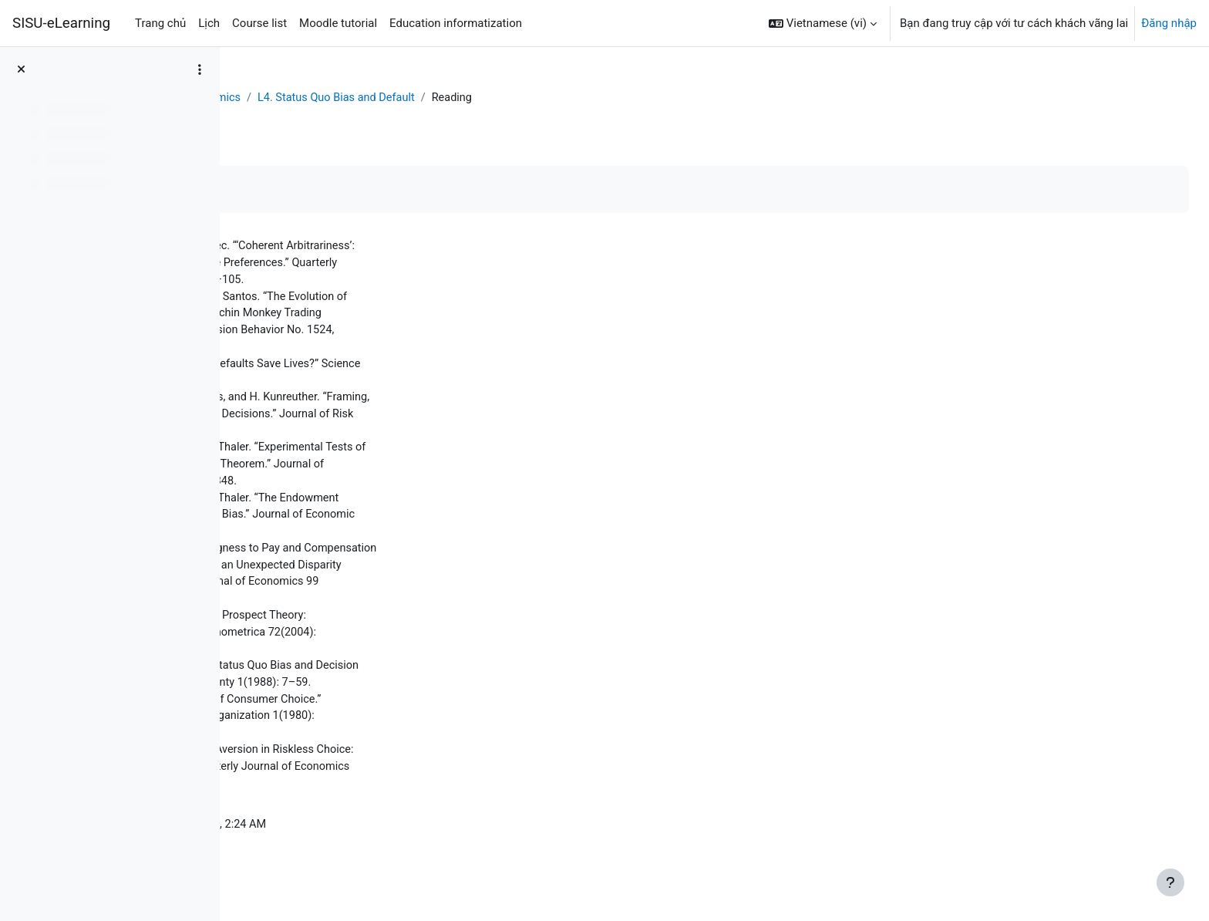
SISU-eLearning (61, 23)
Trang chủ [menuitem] (160, 23)
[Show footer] (1170, 882)
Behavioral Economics (406, 98)
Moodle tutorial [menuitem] (338, 23)
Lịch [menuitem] (209, 23)
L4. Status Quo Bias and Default (561, 98)
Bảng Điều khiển (291, 98)
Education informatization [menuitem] (455, 23)
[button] (823, 23)
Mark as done (299, 190)
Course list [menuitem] (259, 23)
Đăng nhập (1169, 23)
